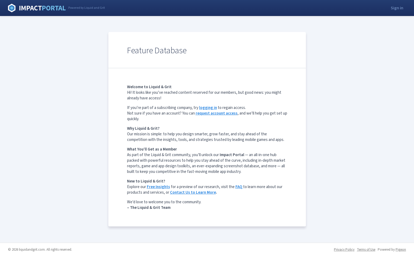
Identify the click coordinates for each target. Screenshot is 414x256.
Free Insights (158, 187)
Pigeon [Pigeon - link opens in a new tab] (401, 249)
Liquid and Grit (37, 8)
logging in (208, 108)
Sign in (397, 8)
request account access (217, 113)
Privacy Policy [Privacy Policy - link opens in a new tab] (344, 249)
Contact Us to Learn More (193, 192)
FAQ (239, 187)
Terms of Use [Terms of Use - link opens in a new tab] (366, 249)
